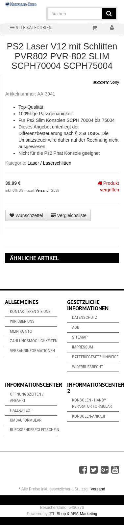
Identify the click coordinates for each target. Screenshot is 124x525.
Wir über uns (22, 321)
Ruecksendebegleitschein (33, 429)
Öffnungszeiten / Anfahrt (27, 397)
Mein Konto (21, 331)
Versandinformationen (32, 350)
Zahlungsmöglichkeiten (33, 340)
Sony (106, 83)
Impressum (82, 347)
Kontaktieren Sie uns (30, 311)
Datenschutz (84, 317)
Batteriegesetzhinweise (95, 356)
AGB (75, 327)
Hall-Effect (21, 410)
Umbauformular (25, 420)
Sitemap (79, 337)
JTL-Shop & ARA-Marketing (73, 513)
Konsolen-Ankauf (89, 416)
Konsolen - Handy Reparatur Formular (92, 403)
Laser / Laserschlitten (49, 163)
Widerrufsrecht (87, 366)
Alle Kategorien (31, 28)
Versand (42, 190)
